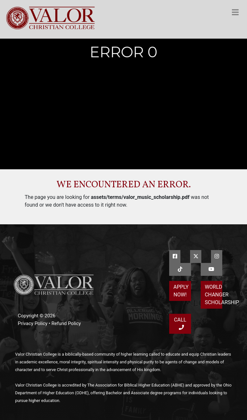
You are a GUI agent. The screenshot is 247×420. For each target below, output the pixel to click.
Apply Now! (180, 291)
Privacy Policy (32, 323)
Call (180, 323)
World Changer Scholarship (213, 294)
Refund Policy (66, 323)
